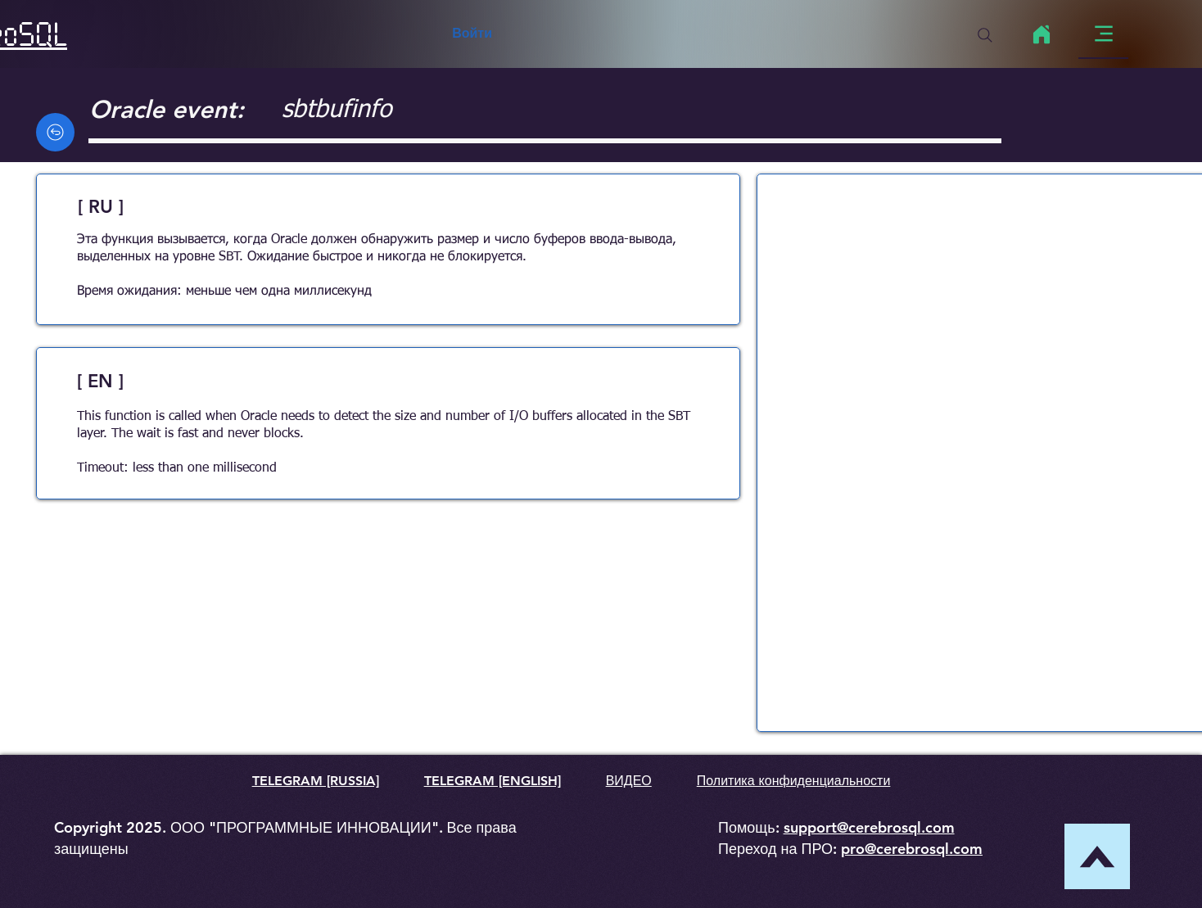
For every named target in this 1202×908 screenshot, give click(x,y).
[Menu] (1103, 34)
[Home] (1041, 34)
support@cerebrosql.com (869, 827)
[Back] (55, 132)
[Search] (985, 35)
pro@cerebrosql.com (912, 848)
